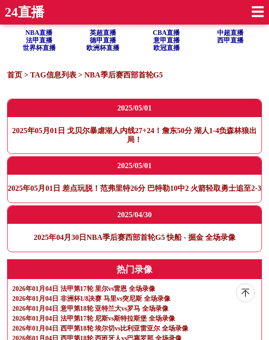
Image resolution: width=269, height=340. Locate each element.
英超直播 (103, 32)
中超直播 (230, 32)
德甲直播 (103, 40)
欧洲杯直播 (102, 47)
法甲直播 (39, 40)
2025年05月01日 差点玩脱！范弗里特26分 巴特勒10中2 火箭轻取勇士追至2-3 (134, 188)
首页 (14, 75)
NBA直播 (39, 32)
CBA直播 (166, 32)
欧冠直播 (166, 47)
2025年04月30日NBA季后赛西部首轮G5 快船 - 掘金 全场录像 (134, 237)
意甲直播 (166, 40)
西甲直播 (230, 40)
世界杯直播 (39, 47)
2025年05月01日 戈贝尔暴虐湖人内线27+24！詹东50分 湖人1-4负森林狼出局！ (134, 135)
